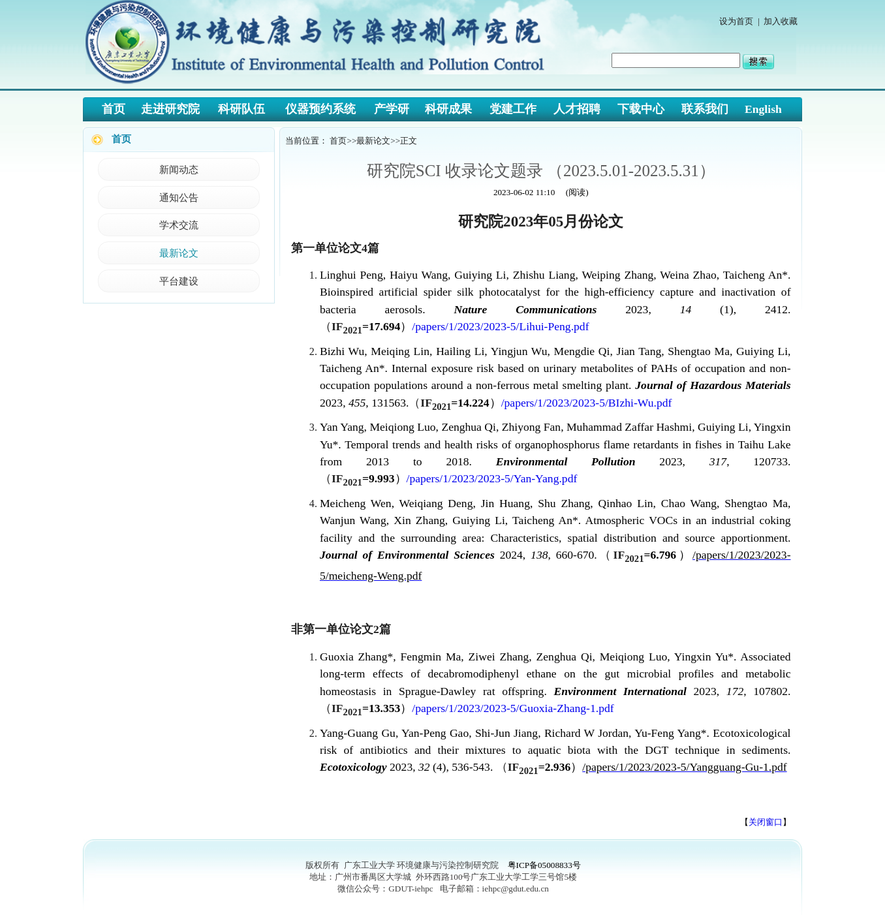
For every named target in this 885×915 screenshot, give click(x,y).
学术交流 (178, 224)
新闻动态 (178, 169)
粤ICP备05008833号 (544, 865)
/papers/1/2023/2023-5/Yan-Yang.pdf (492, 478)
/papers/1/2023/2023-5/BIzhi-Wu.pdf (586, 402)
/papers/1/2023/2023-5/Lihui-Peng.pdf (500, 326)
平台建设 (178, 281)
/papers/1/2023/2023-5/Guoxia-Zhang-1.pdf (512, 708)
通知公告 (178, 197)
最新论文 (178, 252)
